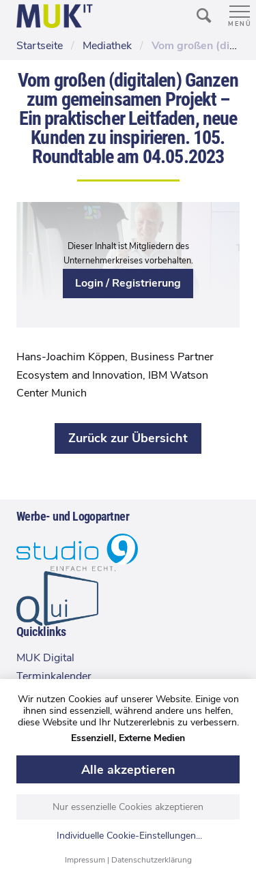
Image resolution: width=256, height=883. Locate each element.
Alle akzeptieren (128, 770)
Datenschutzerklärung (151, 859)
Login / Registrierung (128, 283)
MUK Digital (45, 657)
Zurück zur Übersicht (128, 438)
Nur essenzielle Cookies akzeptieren (128, 806)
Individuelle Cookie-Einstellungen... (129, 836)
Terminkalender (53, 676)
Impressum (85, 859)
